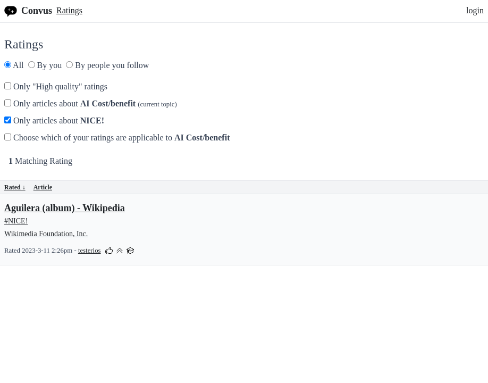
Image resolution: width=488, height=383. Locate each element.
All (14, 65)
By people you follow (107, 65)
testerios (89, 250)
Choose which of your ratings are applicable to (117, 137)
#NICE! (16, 221)
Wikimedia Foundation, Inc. (46, 234)
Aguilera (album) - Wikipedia (64, 208)
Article (42, 187)
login (475, 10)
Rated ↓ (15, 187)
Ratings (69, 10)
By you (45, 65)
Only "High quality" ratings (55, 86)
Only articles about (90, 103)
